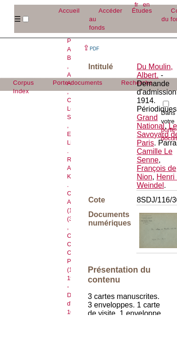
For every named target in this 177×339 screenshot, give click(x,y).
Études (142, 10)
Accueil (69, 10)
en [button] (146, 4)
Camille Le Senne (155, 155)
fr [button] (136, 4)
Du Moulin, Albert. (155, 71)
